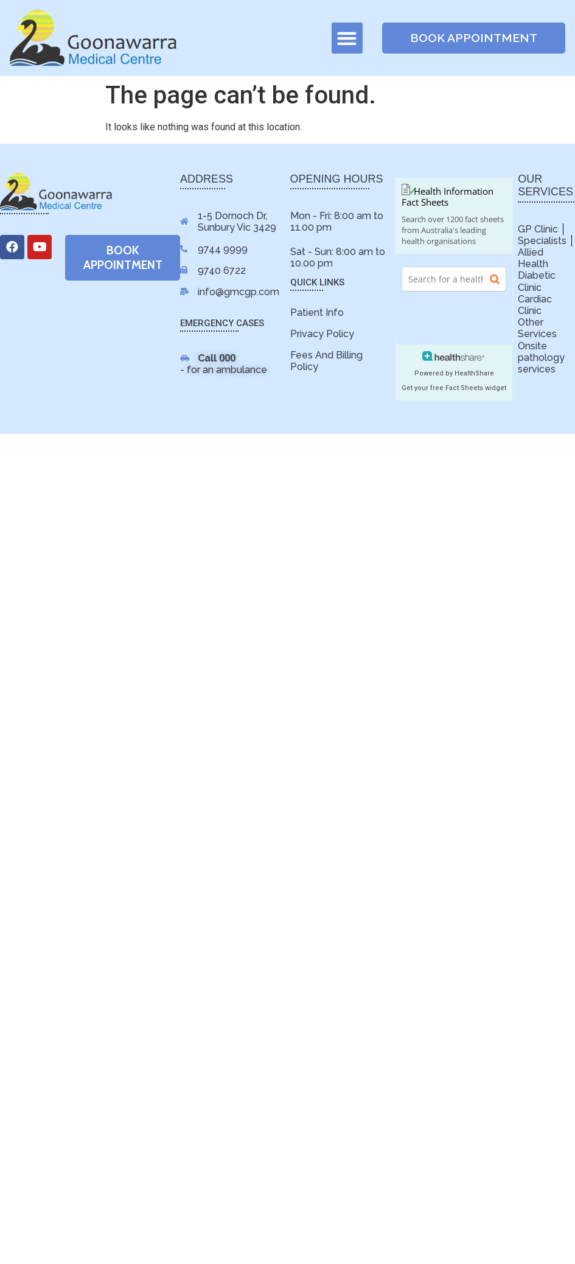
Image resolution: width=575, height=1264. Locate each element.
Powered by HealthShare (454, 373)
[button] (347, 38)
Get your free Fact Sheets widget (454, 388)
